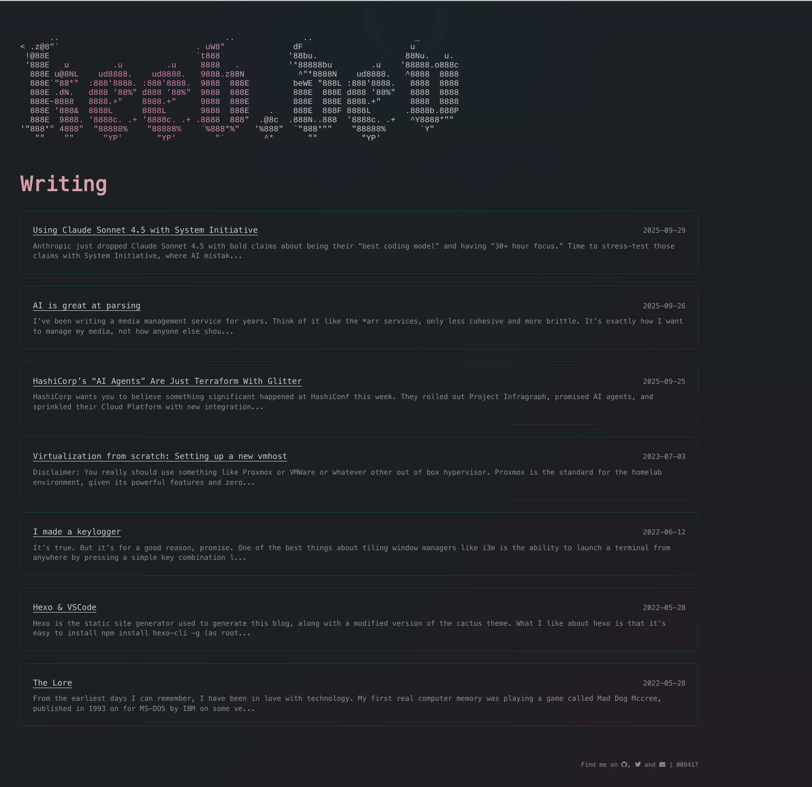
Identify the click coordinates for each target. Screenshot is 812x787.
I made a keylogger (77, 556)
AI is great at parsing (87, 330)
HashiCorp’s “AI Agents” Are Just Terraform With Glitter (167, 405)
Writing (63, 209)
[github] (624, 765)
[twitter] (638, 765)
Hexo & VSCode (64, 631)
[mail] (662, 765)
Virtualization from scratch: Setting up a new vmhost (160, 480)
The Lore (52, 707)
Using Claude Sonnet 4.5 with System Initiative (145, 254)
